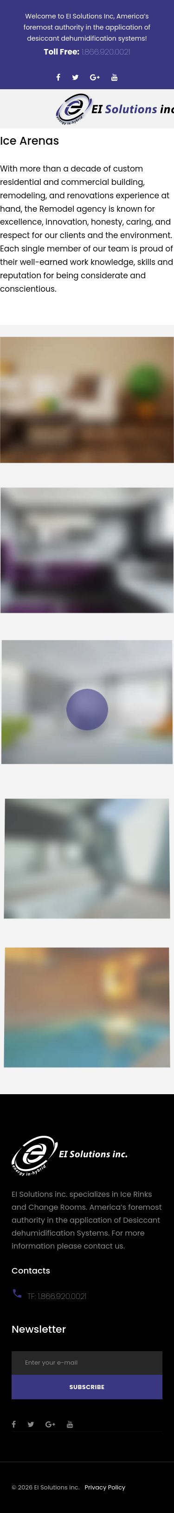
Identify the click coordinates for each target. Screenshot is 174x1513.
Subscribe (86, 1387)
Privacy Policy (104, 1487)
